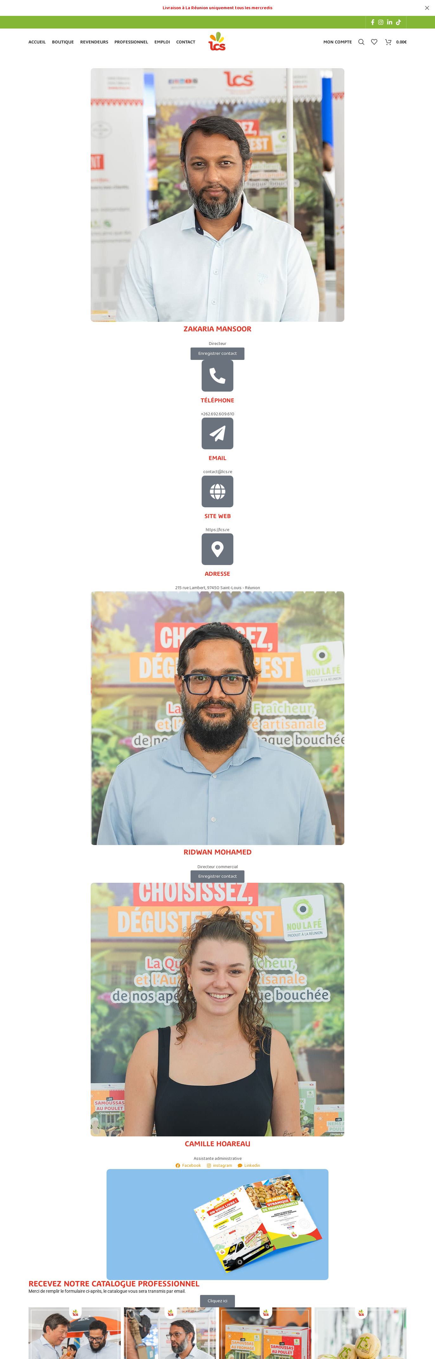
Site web (218, 517)
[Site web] (217, 493)
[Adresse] (217, 551)
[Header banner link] (208, 8)
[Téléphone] (217, 377)
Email (217, 459)
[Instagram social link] (380, 22)
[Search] (361, 42)
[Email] (217, 435)
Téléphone (217, 402)
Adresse (217, 575)
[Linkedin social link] (389, 22)
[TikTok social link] (398, 22)
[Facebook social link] (372, 22)
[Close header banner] (427, 8)
